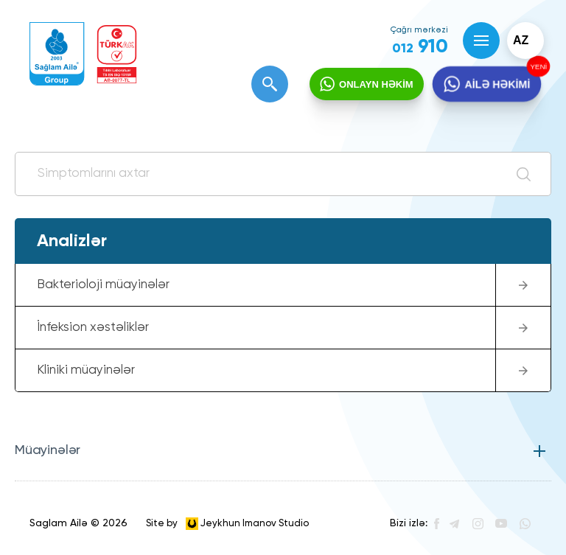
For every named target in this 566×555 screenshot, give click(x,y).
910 (420, 47)
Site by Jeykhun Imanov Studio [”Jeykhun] (227, 523)
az (520, 40)
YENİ (536, 67)
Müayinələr (47, 450)
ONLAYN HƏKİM (376, 84)
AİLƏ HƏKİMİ (496, 85)
